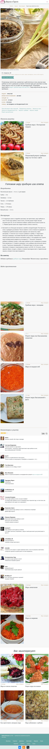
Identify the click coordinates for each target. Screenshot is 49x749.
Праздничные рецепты (25, 108)
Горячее (15, 741)
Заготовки (28, 741)
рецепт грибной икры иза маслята (19, 87)
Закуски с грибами (23, 110)
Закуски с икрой (34, 110)
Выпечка (8, 741)
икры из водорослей (37, 474)
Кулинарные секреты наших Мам (9, 1)
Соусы (28, 743)
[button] (47, 2)
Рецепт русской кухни (7, 112)
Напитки (16, 743)
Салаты (22, 743)
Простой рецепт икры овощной (10, 108)
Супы (33, 743)
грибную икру (17, 259)
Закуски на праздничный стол (9, 110)
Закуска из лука (37, 108)
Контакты (4, 737)
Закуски (36, 741)
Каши (41, 741)
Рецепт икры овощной (7, 77)
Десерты (21, 741)
